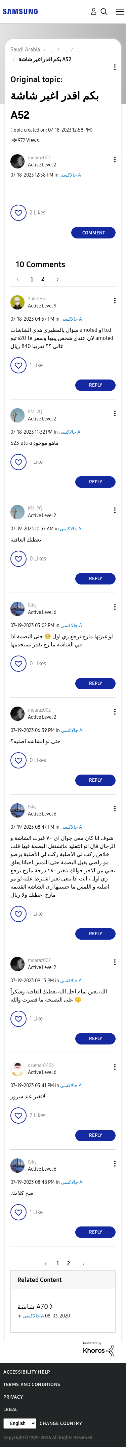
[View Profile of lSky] (32, 605)
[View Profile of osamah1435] (41, 1065)
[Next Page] (55, 279)
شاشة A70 (32, 1307)
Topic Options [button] (103, 67)
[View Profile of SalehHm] (37, 299)
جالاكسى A (70, 175)
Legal (10, 1409)
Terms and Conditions (31, 1384)
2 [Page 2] (42, 279)
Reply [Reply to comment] (95, 385)
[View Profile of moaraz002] (39, 158)
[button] (104, 159)
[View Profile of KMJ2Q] (35, 412)
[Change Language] (19, 1423)
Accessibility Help (26, 1372)
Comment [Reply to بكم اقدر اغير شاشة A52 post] (93, 233)
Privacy (13, 1397)
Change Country (61, 1423)
